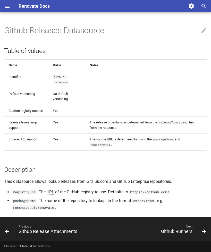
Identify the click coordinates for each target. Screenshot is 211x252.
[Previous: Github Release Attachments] (42, 230)
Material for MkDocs (35, 246)
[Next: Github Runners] (182, 230)
